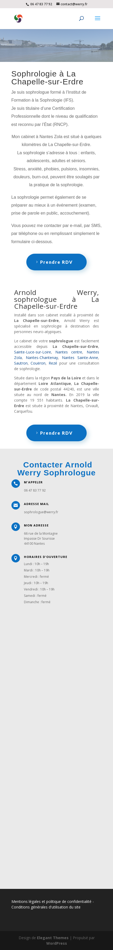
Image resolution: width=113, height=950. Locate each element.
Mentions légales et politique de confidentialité (51, 901)
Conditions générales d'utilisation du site (46, 907)
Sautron (21, 363)
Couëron (38, 363)
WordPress (56, 943)
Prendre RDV (56, 262)
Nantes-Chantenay (42, 357)
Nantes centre (68, 351)
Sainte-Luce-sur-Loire (32, 351)
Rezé (53, 363)
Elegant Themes (53, 937)
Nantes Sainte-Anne (80, 357)
